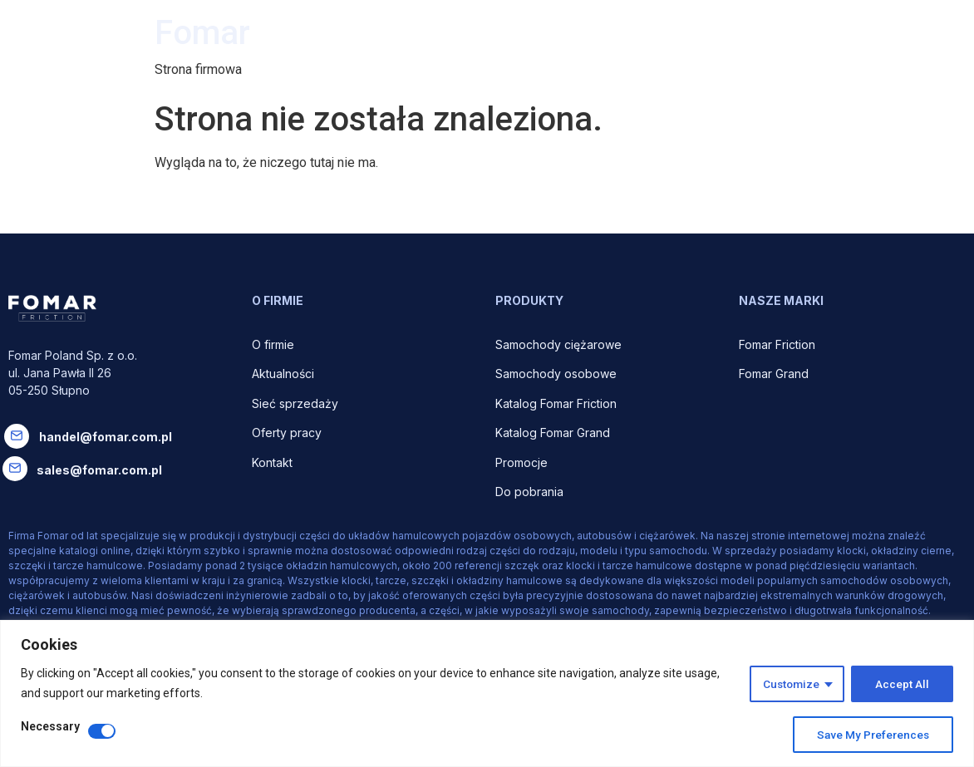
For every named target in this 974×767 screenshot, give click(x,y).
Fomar (202, 32)
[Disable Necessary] (102, 731)
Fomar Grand (774, 373)
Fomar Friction (777, 344)
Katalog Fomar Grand (552, 432)
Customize (789, 683)
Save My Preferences (871, 734)
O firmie (275, 344)
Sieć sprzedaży (295, 403)
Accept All (902, 683)
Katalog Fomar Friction (556, 403)
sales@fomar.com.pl (99, 470)
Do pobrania (531, 491)
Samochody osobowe (557, 373)
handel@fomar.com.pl (105, 437)
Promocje (521, 462)
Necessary (50, 726)
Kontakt (272, 462)
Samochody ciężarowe (558, 344)
